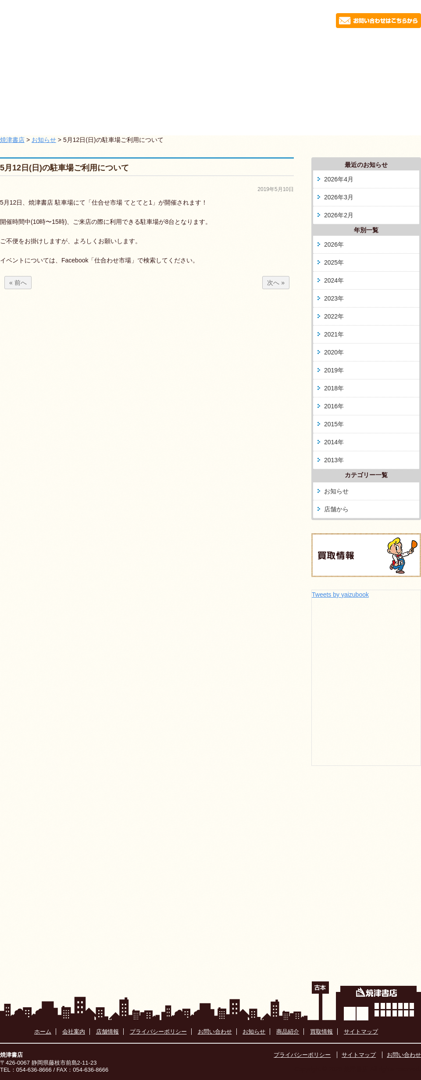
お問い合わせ (215, 1031)
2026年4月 (338, 179)
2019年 (334, 370)
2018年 (334, 388)
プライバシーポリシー (158, 1031)
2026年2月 (338, 215)
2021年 (334, 334)
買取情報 (359, 45)
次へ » (276, 282)
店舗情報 (107, 1031)
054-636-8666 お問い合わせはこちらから (326, 19)
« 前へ (18, 282)
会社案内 (177, 45)
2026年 (334, 244)
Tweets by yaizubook (340, 594)
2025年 (334, 262)
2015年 (334, 424)
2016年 (334, 406)
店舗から (336, 509)
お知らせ (117, 45)
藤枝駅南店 (298, 45)
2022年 (334, 316)
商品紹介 (238, 45)
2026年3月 (338, 197)
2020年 (334, 352)
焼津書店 (12, 139)
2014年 (334, 442)
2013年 (334, 460)
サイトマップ (361, 1031)
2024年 (334, 280)
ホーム (58, 45)
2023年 (334, 298)
